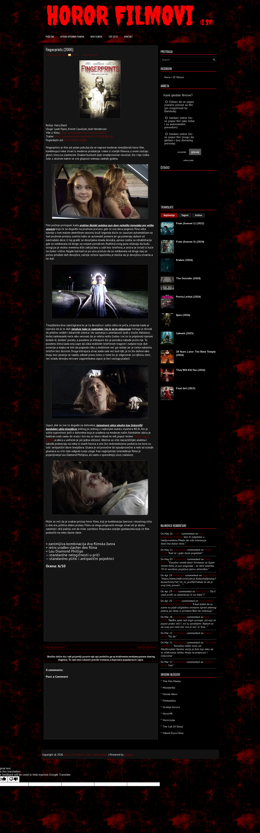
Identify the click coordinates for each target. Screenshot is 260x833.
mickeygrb (178, 575)
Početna (50, 36)
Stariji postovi (146, 647)
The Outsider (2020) (188, 278)
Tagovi (184, 215)
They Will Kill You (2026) (190, 370)
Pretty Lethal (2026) (188, 296)
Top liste (113, 36)
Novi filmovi (96, 36)
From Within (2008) (75, 140)
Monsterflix (169, 687)
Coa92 (177, 533)
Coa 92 (177, 600)
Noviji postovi (55, 647)
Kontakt (128, 36)
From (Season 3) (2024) (190, 241)
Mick (175, 591)
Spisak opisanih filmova (72, 36)
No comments (90, 54)
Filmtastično (169, 700)
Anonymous (179, 549)
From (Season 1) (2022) (190, 223)
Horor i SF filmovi (174, 77)
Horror (75, 54)
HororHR (167, 713)
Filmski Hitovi (170, 694)
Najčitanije (169, 215)
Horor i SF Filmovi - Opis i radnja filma (86, 754)
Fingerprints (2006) (59, 49)
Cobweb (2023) (185, 333)
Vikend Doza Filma (173, 733)
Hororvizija (169, 720)
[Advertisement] (100, 612)
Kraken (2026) (184, 260)
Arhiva (198, 215)
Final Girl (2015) (185, 388)
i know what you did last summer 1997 (187, 602)
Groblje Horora (171, 707)
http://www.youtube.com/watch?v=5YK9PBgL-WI (84, 136)
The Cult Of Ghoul (173, 726)
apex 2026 (209, 575)
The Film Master (172, 681)
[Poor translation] (13, 779)
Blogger (128, 754)
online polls (188, 160)
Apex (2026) (183, 315)
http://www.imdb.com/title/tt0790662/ (84, 132)
